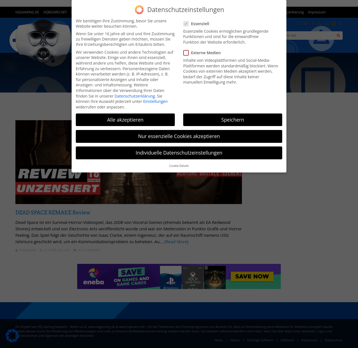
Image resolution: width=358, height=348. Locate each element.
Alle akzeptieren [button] (125, 119)
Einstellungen (155, 101)
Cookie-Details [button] (179, 166)
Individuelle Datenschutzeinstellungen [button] (179, 152)
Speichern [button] (232, 119)
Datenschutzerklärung (135, 96)
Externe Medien (203, 52)
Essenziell (198, 23)
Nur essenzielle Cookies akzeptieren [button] (179, 136)
